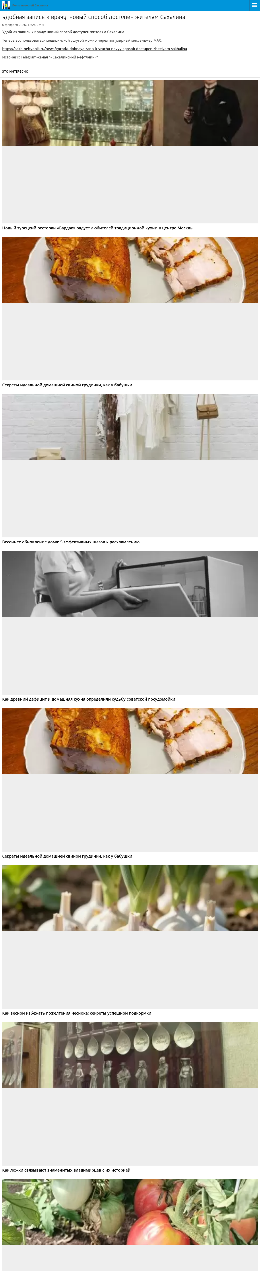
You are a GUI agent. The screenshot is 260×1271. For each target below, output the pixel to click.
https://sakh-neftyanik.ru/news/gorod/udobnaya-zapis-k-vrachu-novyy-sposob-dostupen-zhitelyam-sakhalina (94, 48)
